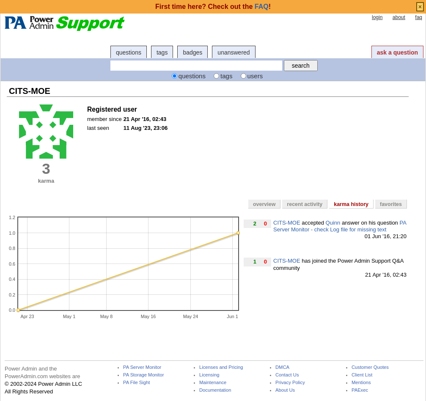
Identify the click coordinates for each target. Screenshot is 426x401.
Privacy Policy (290, 382)
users (255, 76)
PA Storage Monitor (143, 375)
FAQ (262, 6)
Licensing (209, 375)
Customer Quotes (370, 367)
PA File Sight (136, 382)
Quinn (333, 223)
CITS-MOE (286, 223)
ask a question (397, 52)
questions (128, 52)
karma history (351, 204)
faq (418, 17)
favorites (391, 204)
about (399, 17)
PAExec (360, 390)
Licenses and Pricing (221, 367)
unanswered (233, 52)
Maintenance (212, 382)
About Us (285, 390)
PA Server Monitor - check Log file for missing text (339, 226)
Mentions (361, 382)
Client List (362, 375)
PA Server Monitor (142, 367)
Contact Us (287, 375)
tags (162, 52)
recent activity (304, 204)
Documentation (215, 390)
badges (192, 52)
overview (264, 204)
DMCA (282, 367)
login (377, 17)
